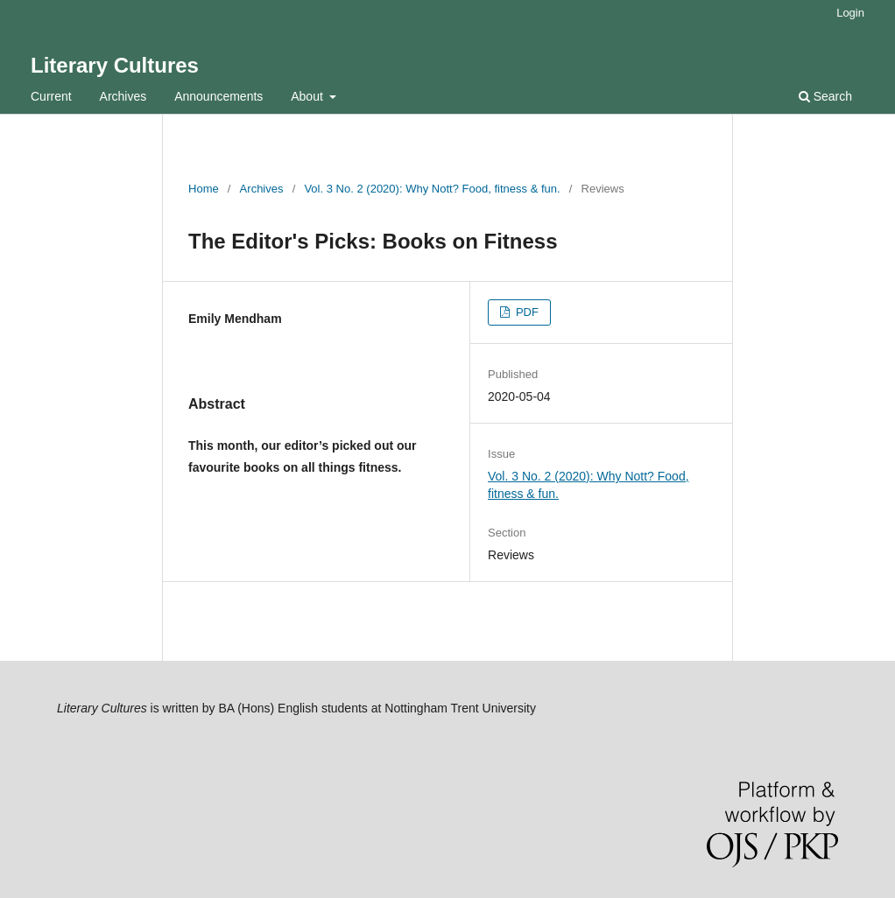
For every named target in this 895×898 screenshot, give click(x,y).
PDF (525, 312)
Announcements (218, 96)
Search (825, 96)
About (308, 96)
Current (51, 96)
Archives (123, 96)
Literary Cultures (115, 65)
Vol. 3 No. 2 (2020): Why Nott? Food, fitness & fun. (432, 188)
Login (850, 12)
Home (203, 188)
